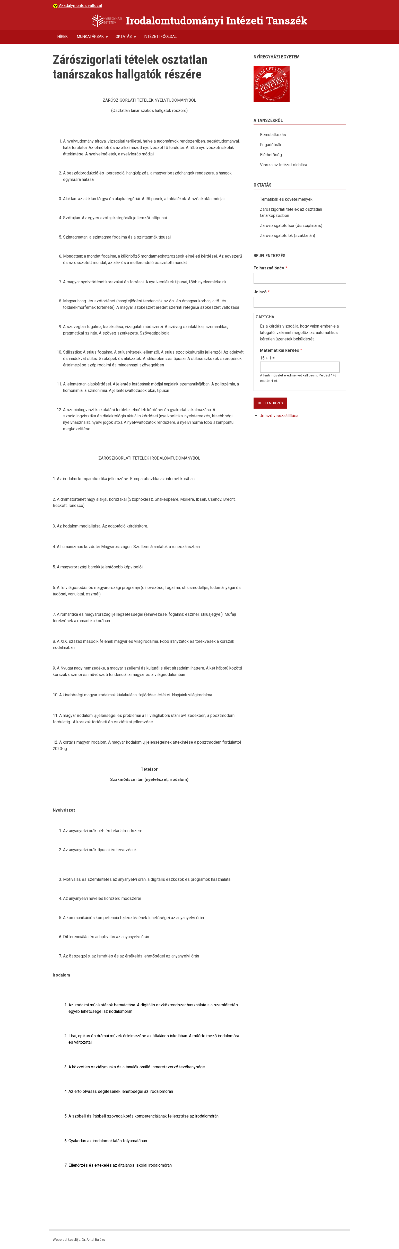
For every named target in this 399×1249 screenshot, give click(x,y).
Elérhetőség (271, 154)
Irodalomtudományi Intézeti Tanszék (217, 20)
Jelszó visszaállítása (279, 415)
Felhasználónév (269, 268)
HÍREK (62, 36)
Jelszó (260, 291)
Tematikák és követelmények (286, 199)
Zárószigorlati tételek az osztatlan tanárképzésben (291, 212)
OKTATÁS (123, 38)
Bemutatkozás (273, 134)
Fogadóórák (270, 144)
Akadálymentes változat (80, 5)
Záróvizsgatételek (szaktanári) (287, 235)
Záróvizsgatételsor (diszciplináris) (291, 225)
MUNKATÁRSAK (90, 38)
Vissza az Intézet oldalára (283, 164)
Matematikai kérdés (279, 350)
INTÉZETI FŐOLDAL (160, 36)
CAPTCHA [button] (265, 316)
